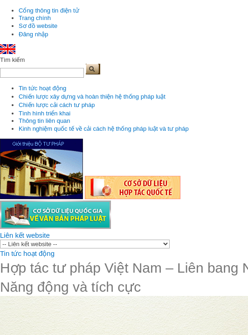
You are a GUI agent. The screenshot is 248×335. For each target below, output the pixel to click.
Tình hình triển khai (44, 113)
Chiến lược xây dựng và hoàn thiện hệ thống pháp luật (92, 96)
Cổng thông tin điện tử (49, 10)
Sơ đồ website (38, 25)
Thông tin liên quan (44, 120)
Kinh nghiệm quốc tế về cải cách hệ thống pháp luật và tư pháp (104, 128)
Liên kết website (25, 235)
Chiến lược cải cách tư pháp (57, 104)
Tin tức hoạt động (42, 88)
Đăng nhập (33, 34)
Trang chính (35, 17)
